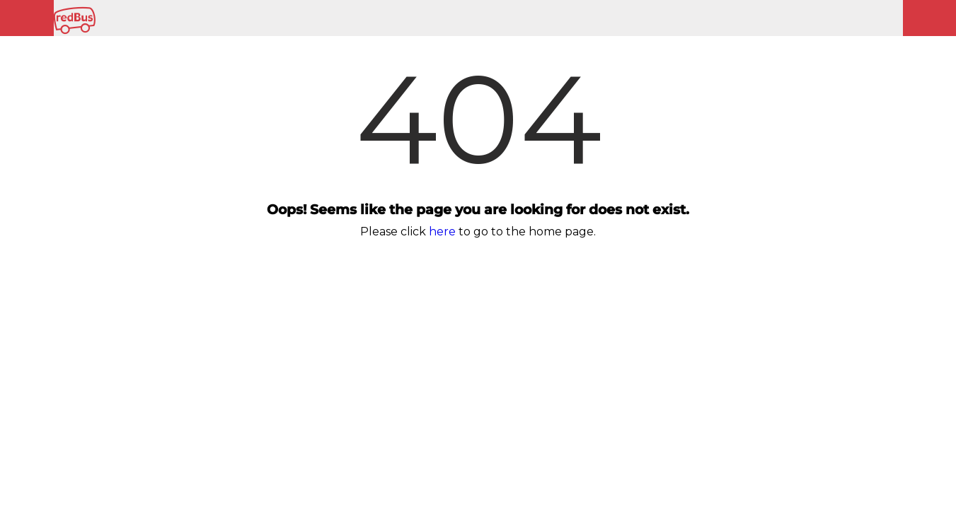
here (442, 231)
